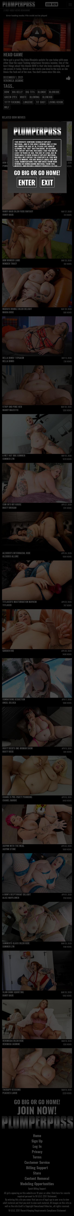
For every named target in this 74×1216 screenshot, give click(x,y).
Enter (26, 182)
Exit (47, 182)
